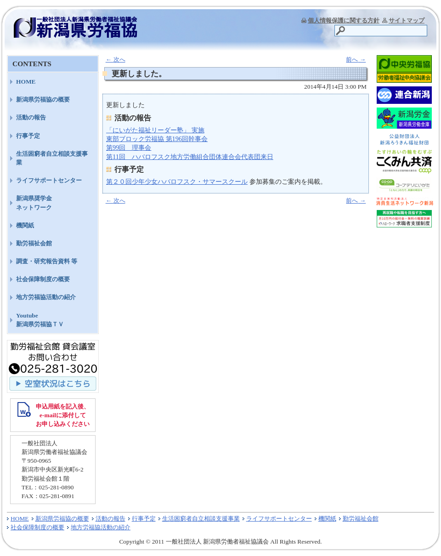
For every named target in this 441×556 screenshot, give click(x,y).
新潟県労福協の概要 (43, 99)
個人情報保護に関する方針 (343, 20)
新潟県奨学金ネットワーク (34, 202)
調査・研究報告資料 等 (46, 261)
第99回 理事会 (128, 147)
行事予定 (28, 135)
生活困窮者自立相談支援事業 (52, 158)
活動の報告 (31, 117)
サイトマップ (406, 20)
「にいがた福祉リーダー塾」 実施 (155, 130)
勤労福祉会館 (34, 243)
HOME (26, 81)
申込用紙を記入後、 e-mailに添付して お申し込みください (63, 415)
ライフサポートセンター (49, 180)
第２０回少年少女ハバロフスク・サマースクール (177, 181)
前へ (356, 59)
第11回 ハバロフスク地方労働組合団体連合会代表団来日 (189, 156)
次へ (115, 59)
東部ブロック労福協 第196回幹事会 (157, 138)
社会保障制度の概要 (43, 279)
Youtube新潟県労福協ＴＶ (40, 320)
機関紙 (25, 225)
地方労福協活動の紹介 (46, 297)
